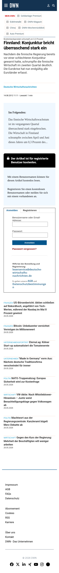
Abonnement (12, 508)
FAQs (8, 493)
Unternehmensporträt (16, 342)
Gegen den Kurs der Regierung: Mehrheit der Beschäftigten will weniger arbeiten (28, 441)
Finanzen (8, 303)
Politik (7, 378)
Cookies (9, 513)
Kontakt (9, 537)
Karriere (9, 522)
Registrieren (30, 210)
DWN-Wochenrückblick (33, 28)
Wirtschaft (10, 395)
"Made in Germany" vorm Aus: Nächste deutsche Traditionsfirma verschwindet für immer (28, 362)
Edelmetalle (15, 22)
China (13, 28)
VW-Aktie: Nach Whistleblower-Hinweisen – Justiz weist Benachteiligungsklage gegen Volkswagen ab (28, 400)
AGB (30, 281)
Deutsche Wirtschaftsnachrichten (20, 87)
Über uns (10, 532)
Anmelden (12, 210)
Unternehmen (11, 359)
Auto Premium (17, 33)
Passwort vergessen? (24, 249)
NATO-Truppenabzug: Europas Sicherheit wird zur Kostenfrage (25, 380)
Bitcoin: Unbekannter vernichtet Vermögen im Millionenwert (26, 327)
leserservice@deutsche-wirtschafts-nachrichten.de (27, 272)
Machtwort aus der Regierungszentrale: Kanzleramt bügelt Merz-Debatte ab (26, 421)
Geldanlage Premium (31, 16)
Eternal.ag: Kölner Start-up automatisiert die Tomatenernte (26, 344)
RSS (7, 517)
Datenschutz (12, 498)
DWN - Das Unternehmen (19, 541)
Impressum (11, 484)
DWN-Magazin (35, 22)
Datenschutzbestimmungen (29, 285)
